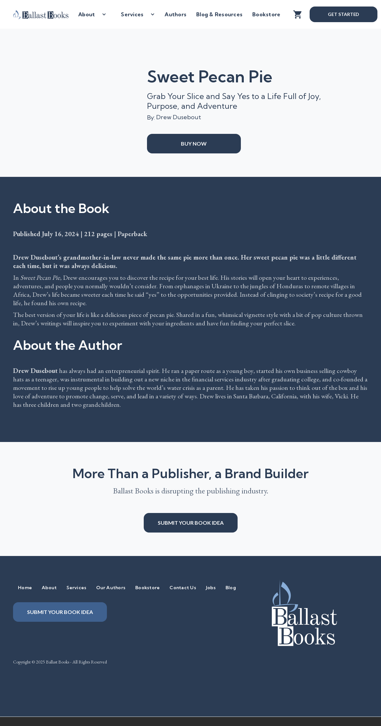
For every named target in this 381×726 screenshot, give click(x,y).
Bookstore (266, 14)
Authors (175, 14)
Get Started (343, 14)
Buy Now (194, 143)
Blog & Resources (219, 14)
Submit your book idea (191, 523)
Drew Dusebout (178, 117)
